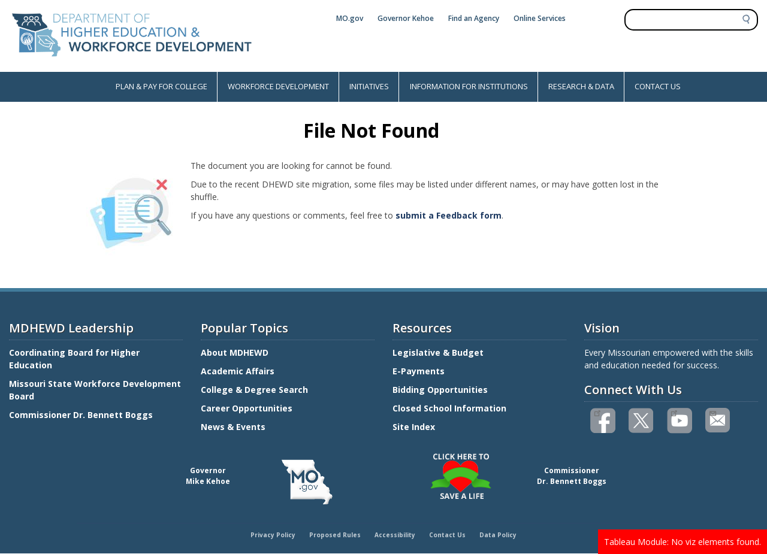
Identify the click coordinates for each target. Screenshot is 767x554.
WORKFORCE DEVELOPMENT (278, 86)
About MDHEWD (234, 352)
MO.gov (349, 18)
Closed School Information (449, 408)
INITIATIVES (369, 86)
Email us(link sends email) (712, 412)
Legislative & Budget (439, 352)
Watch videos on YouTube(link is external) (674, 412)
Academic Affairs (239, 371)
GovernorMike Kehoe (208, 475)
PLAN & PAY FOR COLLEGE (161, 86)
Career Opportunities (246, 408)
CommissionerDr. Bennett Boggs (571, 475)
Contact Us (447, 535)
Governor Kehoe (406, 18)
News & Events (233, 426)
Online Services (540, 18)
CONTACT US (658, 86)
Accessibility (395, 535)
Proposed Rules (335, 535)
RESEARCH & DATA (581, 86)
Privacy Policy (272, 535)
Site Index (414, 426)
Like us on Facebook (597, 412)
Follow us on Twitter (642, 421)
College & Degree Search (255, 389)
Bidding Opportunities (441, 389)
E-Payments (418, 371)
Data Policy (498, 535)
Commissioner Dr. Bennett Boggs (81, 414)
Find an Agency (473, 18)
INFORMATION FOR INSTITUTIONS (469, 86)
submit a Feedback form (448, 215)
